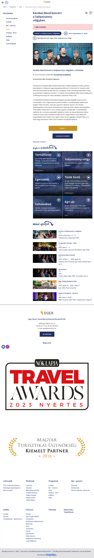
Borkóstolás (75, 488)
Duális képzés (30, 536)
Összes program (12, 18)
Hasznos (29, 509)
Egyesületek (30, 534)
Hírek (27, 526)
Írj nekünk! (47, 334)
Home (4, 7)
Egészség (29, 524)
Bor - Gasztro (11, 25)
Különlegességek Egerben (11, 488)
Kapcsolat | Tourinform (69, 510)
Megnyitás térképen (39, 142)
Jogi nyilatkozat (31, 541)
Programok (13, 7)
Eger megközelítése (32, 516)
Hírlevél (28, 514)
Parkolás (52, 509)
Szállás (6, 509)
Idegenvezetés (31, 498)
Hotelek (5, 514)
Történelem (30, 529)
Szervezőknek (11, 44)
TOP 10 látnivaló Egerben (11, 485)
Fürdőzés (29, 485)
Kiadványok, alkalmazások (34, 521)
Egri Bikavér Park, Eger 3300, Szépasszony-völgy (54, 38)
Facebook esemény (63, 136)
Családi (8, 22)
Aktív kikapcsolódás (32, 490)
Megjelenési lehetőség (33, 538)
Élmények (30, 481)
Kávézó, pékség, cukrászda (80, 490)
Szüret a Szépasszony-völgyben (47, 33)
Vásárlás (29, 488)
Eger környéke (8, 490)
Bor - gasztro (77, 481)
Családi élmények (31, 493)
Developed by (47, 555)
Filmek (28, 531)
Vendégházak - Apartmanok (12, 519)
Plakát (63, 128)
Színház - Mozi (11, 33)
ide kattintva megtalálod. (62, 75)
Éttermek (74, 485)
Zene (20, 7)
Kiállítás (9, 36)
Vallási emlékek (31, 495)
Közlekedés (30, 519)
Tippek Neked (30, 500)
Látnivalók (7, 481)
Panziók (5, 516)
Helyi (8, 40)
